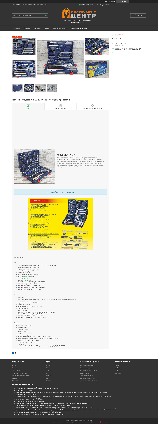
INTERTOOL (49, 365)
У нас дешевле (17, 370)
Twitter (116, 370)
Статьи (14, 378)
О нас (47, 28)
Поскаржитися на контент (83, 422)
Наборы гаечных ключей (88, 370)
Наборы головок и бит (87, 378)
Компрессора (84, 373)
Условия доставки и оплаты (21, 376)
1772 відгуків (111, 1)
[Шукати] (46, 15)
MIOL (47, 368)
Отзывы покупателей (19, 373)
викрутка (27, 276)
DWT (47, 378)
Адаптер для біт (23, 278)
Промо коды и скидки (79, 28)
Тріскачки (63, 167)
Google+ (117, 365)
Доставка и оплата (60, 28)
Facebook (117, 368)
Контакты (37, 28)
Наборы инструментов (87, 365)
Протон (48, 381)
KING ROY (49, 376)
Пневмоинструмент (86, 368)
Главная (17, 28)
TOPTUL (48, 370)
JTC (47, 373)
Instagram (117, 373)
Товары (27, 28)
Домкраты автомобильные (89, 381)
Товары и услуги (17, 368)
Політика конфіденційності (100, 422)
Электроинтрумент (86, 376)
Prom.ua (89, 420)
